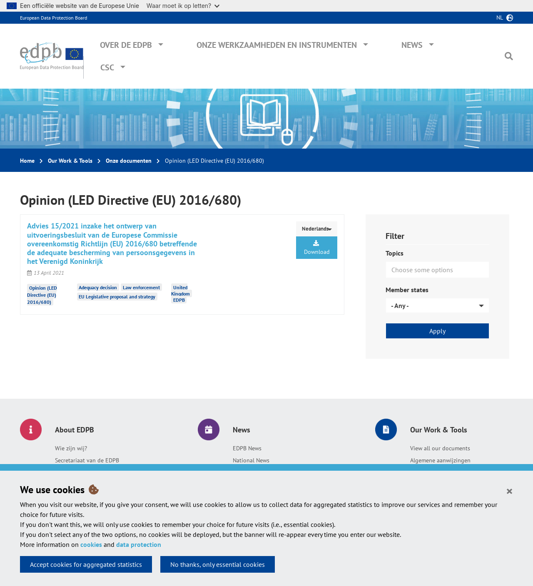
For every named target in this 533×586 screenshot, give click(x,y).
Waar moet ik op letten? (183, 5)
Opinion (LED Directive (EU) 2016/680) (42, 294)
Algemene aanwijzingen (440, 460)
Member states (407, 290)
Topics (394, 253)
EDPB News (247, 448)
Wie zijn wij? (71, 448)
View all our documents (440, 448)
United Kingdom (180, 290)
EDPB (179, 300)
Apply (437, 331)
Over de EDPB (126, 45)
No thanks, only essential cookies (217, 564)
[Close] (509, 490)
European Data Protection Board (53, 18)
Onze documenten (129, 160)
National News (251, 460)
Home (27, 160)
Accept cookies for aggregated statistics (86, 564)
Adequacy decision (98, 287)
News (412, 45)
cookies (91, 544)
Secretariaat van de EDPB (87, 460)
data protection (138, 544)
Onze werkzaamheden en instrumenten (277, 45)
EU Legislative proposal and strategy (117, 296)
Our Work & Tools (70, 160)
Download (317, 248)
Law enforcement (141, 287)
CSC (107, 67)
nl (499, 17)
